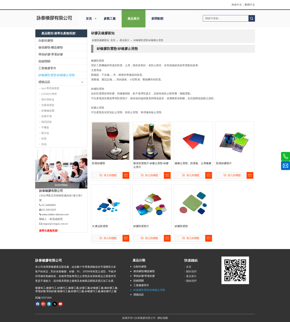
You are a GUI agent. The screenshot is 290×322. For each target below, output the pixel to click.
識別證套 (46, 122)
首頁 (89, 18)
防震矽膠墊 (98, 163)
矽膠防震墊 (181, 226)
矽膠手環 (46, 116)
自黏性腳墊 (45, 40)
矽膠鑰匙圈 (47, 110)
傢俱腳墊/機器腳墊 (50, 47)
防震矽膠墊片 (224, 163)
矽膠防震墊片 (141, 226)
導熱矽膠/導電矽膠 (50, 54)
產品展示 (134, 18)
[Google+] (43, 303)
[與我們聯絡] (61, 168)
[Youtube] (60, 303)
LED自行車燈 (49, 94)
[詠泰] (54, 17)
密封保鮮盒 (47, 99)
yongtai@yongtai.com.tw (55, 223)
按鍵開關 (44, 61)
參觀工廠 (110, 18)
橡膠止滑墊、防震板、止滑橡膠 (193, 163)
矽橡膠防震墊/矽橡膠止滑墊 (56, 75)
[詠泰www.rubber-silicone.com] (235, 270)
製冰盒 (45, 133)
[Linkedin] (49, 303)
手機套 (45, 127)
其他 (44, 144)
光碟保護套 (47, 105)
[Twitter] (54, 303)
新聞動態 (157, 18)
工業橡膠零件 (47, 68)
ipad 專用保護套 (50, 88)
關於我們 (191, 271)
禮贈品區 (44, 82)
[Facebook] (37, 303)
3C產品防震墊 (100, 226)
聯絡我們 (191, 280)
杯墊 (44, 138)
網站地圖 (162, 318)
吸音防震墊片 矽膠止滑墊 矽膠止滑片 (151, 165)
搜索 (251, 18)
